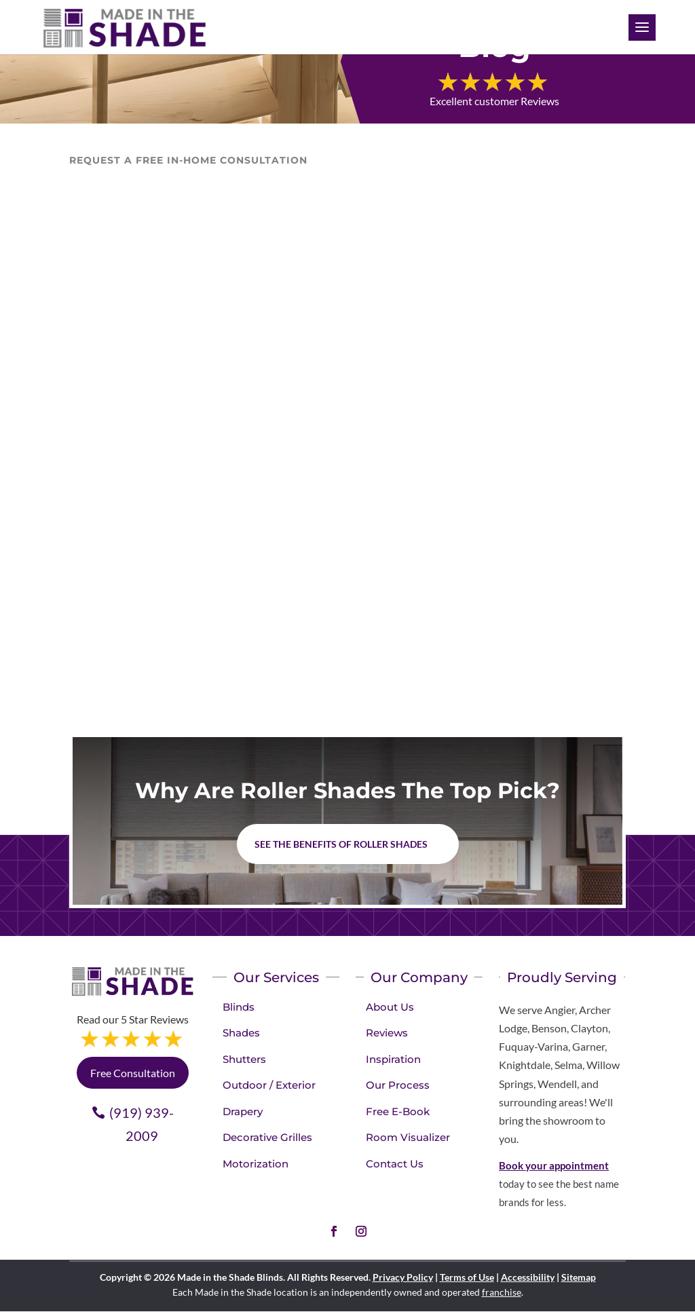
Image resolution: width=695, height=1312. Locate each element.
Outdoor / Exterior (269, 1085)
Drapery (243, 1111)
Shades (241, 1032)
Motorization (255, 1163)
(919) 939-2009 (141, 1124)
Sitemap (578, 1277)
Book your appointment (554, 1165)
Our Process (398, 1085)
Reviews (387, 1032)
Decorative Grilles (267, 1137)
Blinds (239, 1006)
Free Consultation (132, 1072)
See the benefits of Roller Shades (341, 844)
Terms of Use (467, 1277)
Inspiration (393, 1059)
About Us (390, 1006)
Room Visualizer (408, 1137)
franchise (501, 1292)
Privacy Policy (403, 1277)
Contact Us (395, 1163)
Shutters (244, 1059)
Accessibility (528, 1277)
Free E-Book (398, 1111)
